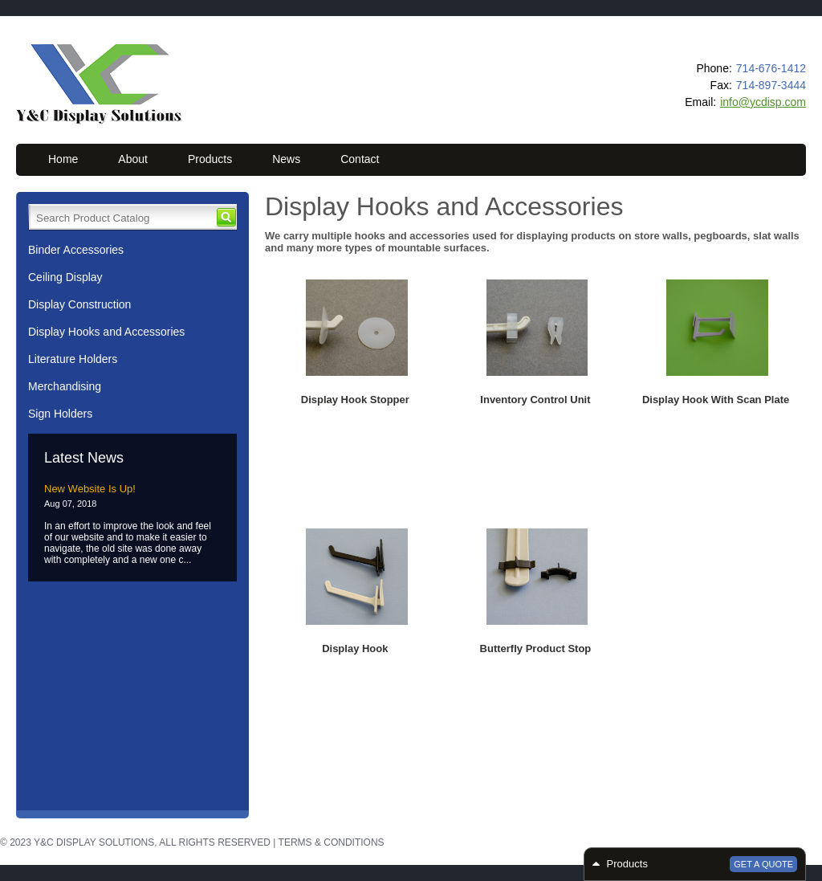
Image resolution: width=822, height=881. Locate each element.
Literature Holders (72, 359)
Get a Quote (763, 864)
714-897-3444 (771, 85)
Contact (359, 159)
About (133, 159)
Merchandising (64, 386)
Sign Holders (60, 413)
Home (63, 159)
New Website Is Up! (90, 489)
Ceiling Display (65, 277)
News (286, 159)
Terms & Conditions (332, 842)
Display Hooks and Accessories (106, 331)
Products (210, 159)
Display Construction (79, 304)
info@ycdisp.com (763, 102)
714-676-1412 (771, 68)
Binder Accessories (76, 249)
